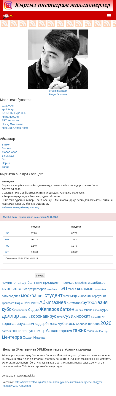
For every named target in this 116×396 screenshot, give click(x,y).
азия (102, 302)
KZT (7, 252)
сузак (69, 316)
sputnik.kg (8, 109)
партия (6, 331)
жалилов (82, 323)
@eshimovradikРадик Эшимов (58, 63)
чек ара (79, 310)
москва (29, 295)
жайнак (23, 310)
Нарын (6, 163)
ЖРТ (40, 296)
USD (7, 233)
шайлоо (94, 324)
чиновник (84, 296)
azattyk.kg (8, 105)
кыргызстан (13, 288)
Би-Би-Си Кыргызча (14, 113)
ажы (72, 324)
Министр (31, 303)
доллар (10, 316)
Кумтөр (103, 331)
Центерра (12, 337)
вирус (96, 310)
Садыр (33, 310)
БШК (14, 331)
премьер (68, 282)
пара (19, 303)
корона (87, 309)
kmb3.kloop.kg (10, 116)
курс (104, 309)
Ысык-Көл (8, 155)
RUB (7, 246)
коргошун (25, 331)
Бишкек (6, 148)
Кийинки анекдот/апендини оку (20, 207)
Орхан (28, 337)
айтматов (74, 303)
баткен (67, 309)
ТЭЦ (62, 288)
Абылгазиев (52, 302)
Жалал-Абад (9, 151)
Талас (5, 166)
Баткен (6, 144)
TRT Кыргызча (10, 120)
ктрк (16, 310)
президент (52, 282)
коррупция (99, 296)
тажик (79, 330)
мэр (73, 296)
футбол (27, 282)
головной (92, 331)
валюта (25, 316)
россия (38, 282)
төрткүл (65, 331)
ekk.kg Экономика (12, 124)
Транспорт (8, 303)
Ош (4, 159)
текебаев (52, 289)
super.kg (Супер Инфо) (15, 127)
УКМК (72, 289)
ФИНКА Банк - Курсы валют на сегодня (24, 217)
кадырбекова (46, 324)
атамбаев (81, 282)
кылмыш (86, 288)
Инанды (39, 337)
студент (54, 295)
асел (30, 323)
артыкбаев (100, 289)
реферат (39, 289)
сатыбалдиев (11, 296)
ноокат (83, 316)
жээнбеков (96, 282)
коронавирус (43, 316)
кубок (8, 309)
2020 (106, 323)
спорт (28, 289)
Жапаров (49, 309)
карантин (98, 316)
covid (60, 316)
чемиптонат (11, 282)
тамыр (39, 330)
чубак (63, 323)
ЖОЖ (66, 296)
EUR (7, 239)
